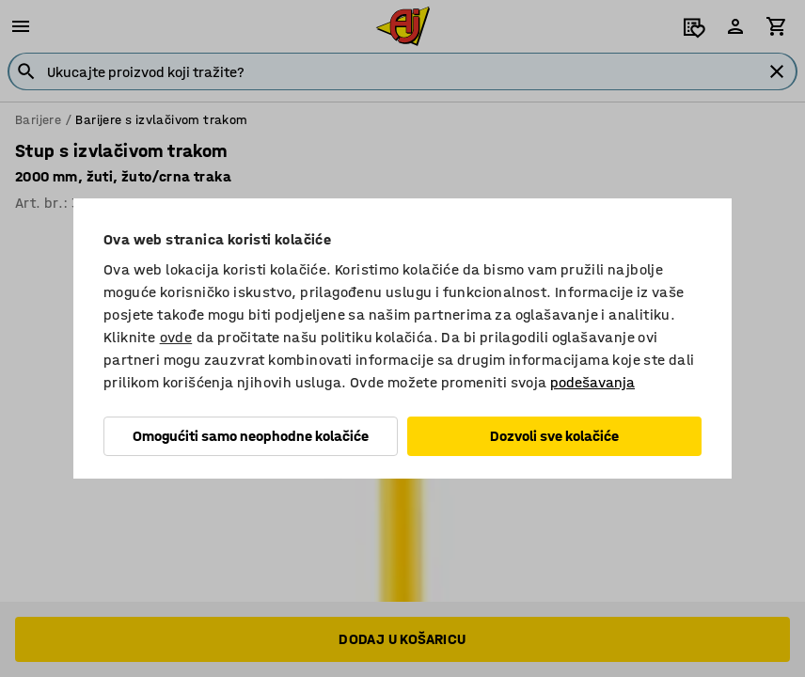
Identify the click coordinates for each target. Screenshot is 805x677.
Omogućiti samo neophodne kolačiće (251, 436)
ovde (176, 337)
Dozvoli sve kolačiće (554, 436)
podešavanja (592, 382)
